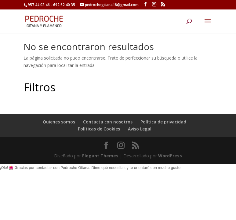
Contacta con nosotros (108, 122)
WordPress (170, 156)
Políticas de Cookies (99, 129)
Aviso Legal (139, 129)
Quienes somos (59, 122)
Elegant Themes (100, 156)
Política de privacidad (163, 122)
